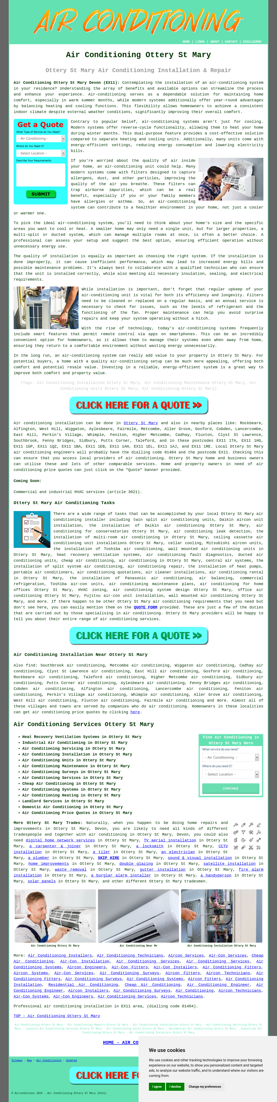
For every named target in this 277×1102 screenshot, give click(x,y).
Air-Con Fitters (130, 967)
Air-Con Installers (175, 967)
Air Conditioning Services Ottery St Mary (84, 724)
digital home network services (60, 840)
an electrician (178, 852)
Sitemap (16, 1060)
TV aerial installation (170, 840)
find (30, 665)
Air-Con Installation (85, 961)
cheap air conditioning (87, 560)
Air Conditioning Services (147, 961)
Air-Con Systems (31, 996)
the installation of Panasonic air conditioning (131, 578)
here (135, 712)
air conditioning (145, 458)
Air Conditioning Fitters (232, 967)
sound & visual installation (200, 858)
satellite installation (229, 864)
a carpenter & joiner (55, 846)
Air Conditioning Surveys (129, 973)
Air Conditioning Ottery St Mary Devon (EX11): (67, 83)
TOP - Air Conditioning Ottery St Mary (57, 1016)
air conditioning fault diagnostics (189, 555)
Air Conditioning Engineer (218, 985)
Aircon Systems (31, 973)
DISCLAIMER (252, 42)
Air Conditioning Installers (60, 955)
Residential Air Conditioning (83, 985)
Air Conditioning (194, 991)
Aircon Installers (88, 991)
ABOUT (214, 42)
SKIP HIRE (108, 858)
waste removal (71, 869)
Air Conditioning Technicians (130, 955)
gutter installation (162, 869)
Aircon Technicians (228, 973)
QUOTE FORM (145, 607)
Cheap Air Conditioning (152, 985)
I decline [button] (175, 1086)
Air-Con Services (228, 955)
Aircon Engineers (86, 967)
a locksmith (150, 846)
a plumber (38, 858)
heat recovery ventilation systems (98, 555)
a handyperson (215, 875)
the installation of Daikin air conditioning (147, 525)
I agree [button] (157, 1086)
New (29, 1060)
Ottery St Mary (141, 423)
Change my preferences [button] (205, 1086)
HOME (186, 42)
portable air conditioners (43, 572)
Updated (71, 1060)
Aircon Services (186, 955)
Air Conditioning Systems (155, 979)
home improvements (48, 864)
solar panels (42, 881)
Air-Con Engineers (73, 996)
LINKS (200, 42)
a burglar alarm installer (121, 875)
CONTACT (231, 42)
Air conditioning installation (48, 423)
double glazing (136, 864)
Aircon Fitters (183, 973)
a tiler (101, 852)
